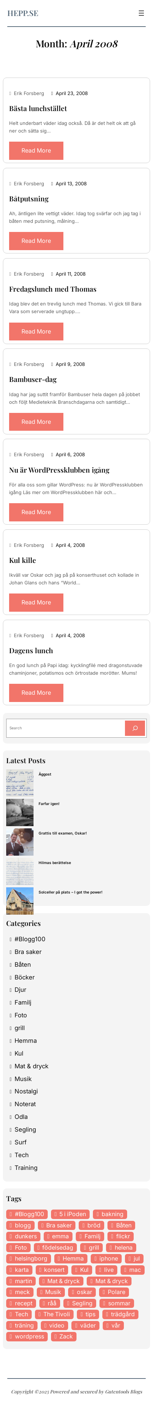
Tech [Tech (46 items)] (21, 1314)
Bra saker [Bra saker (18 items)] (59, 1225)
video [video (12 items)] (56, 1325)
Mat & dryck (31, 1066)
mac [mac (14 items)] (135, 1269)
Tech (22, 1155)
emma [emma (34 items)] (60, 1236)
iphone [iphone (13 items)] (108, 1258)
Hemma (26, 1040)
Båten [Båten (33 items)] (124, 1225)
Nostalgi (26, 1091)
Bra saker (28, 951)
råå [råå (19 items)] (52, 1303)
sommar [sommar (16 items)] (119, 1303)
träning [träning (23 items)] (24, 1325)
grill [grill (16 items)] (94, 1247)
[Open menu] (141, 13)
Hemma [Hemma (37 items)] (73, 1258)
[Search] (135, 728)
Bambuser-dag (32, 379)
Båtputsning (28, 198)
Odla (21, 1116)
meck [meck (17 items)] (22, 1291)
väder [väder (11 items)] (88, 1325)
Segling (25, 1129)
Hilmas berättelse (55, 862)
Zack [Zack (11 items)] (66, 1336)
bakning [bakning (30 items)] (112, 1214)
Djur (20, 989)
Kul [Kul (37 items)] (84, 1269)
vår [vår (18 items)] (115, 1325)
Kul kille (22, 560)
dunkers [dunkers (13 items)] (26, 1236)
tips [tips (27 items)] (90, 1314)
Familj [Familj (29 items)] (93, 1236)
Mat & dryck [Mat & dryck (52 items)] (63, 1281)
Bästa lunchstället (38, 108)
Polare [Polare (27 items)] (116, 1291)
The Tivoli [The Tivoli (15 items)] (56, 1314)
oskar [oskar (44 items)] (84, 1291)
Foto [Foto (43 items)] (21, 1247)
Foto (21, 1015)
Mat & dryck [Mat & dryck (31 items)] (111, 1281)
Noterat (25, 1104)
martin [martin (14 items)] (23, 1281)
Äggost (45, 774)
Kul (19, 1053)
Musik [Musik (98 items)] (53, 1291)
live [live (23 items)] (109, 1269)
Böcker (25, 977)
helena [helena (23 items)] (124, 1247)
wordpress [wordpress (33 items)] (29, 1336)
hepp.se (22, 13)
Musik (23, 1078)
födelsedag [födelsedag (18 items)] (57, 1247)
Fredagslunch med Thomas (53, 289)
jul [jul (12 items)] (137, 1258)
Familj (23, 1002)
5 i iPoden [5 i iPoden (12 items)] (72, 1214)
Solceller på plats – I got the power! (70, 892)
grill (20, 1028)
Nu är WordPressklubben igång (59, 470)
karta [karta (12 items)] (22, 1269)
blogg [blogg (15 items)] (23, 1225)
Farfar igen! (49, 803)
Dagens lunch (31, 650)
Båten (23, 964)
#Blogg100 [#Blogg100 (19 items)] (29, 1214)
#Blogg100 (30, 939)
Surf (21, 1142)
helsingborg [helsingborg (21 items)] (31, 1258)
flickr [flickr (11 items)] (123, 1236)
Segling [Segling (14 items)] (82, 1303)
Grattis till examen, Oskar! (63, 833)
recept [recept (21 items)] (23, 1303)
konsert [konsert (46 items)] (54, 1269)
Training (26, 1167)
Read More (36, 150)
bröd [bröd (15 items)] (94, 1225)
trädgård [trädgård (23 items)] (123, 1314)
